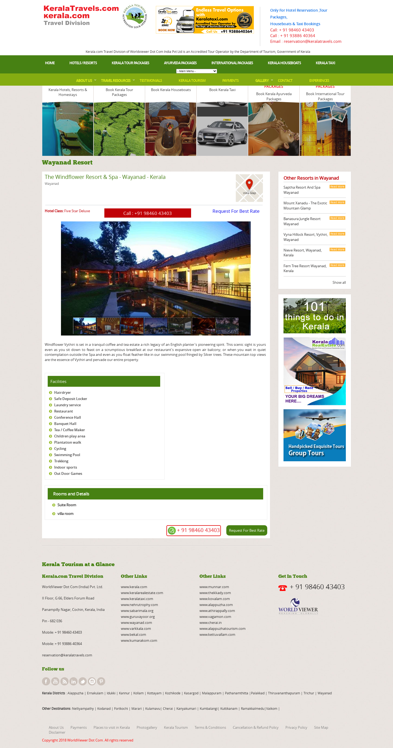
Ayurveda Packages (180, 62)
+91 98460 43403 (153, 213)
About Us (84, 80)
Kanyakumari (186, 708)
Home (49, 62)
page (45, 337)
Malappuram (211, 693)
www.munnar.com (214, 586)
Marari (136, 708)
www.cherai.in (210, 622)
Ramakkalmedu (252, 708)
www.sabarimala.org (137, 610)
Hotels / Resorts (83, 62)
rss (64, 681)
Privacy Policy (296, 727)
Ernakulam (95, 693)
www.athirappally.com (217, 610)
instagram (92, 681)
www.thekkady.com (215, 592)
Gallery (262, 80)
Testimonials (151, 80)
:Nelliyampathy (82, 708)
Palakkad (258, 693)
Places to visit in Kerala (112, 727)
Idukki (111, 693)
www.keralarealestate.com (142, 592)
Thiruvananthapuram (284, 693)
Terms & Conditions (210, 727)
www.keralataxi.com (137, 598)
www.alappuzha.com (216, 604)
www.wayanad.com (136, 622)
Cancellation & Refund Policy (256, 727)
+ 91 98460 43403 (296, 30)
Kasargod (191, 693)
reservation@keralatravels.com (67, 655)
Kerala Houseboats (284, 62)
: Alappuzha (74, 693)
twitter (83, 681)
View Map (249, 193)
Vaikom (271, 708)
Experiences (319, 80)
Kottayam (154, 693)
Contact (285, 80)
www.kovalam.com (214, 598)
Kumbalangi (208, 708)
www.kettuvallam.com (217, 634)
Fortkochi (121, 708)
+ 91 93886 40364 (297, 35)
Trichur (309, 693)
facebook (46, 681)
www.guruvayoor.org (138, 616)
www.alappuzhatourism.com (222, 628)
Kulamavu (152, 708)
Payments (230, 80)
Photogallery (147, 727)
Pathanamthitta (237, 693)
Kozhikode (173, 693)
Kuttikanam (228, 708)
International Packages (232, 62)
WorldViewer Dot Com (85, 740)
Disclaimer (57, 732)
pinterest (101, 681)
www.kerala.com (134, 586)
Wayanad (324, 693)
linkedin (73, 681)
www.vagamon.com (215, 616)
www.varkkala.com (136, 628)
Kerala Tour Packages (130, 62)
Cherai (168, 708)
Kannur (124, 693)
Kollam (138, 693)
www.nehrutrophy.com (139, 604)
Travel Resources (115, 80)
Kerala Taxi (325, 62)
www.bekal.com (133, 634)
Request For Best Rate (236, 211)
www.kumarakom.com (139, 640)
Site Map (321, 727)
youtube (55, 681)
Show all (339, 282)
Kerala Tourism (192, 80)
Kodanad (104, 708)
